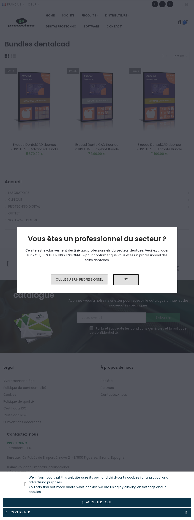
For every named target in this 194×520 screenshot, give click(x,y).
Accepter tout (97, 502)
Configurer (97, 512)
